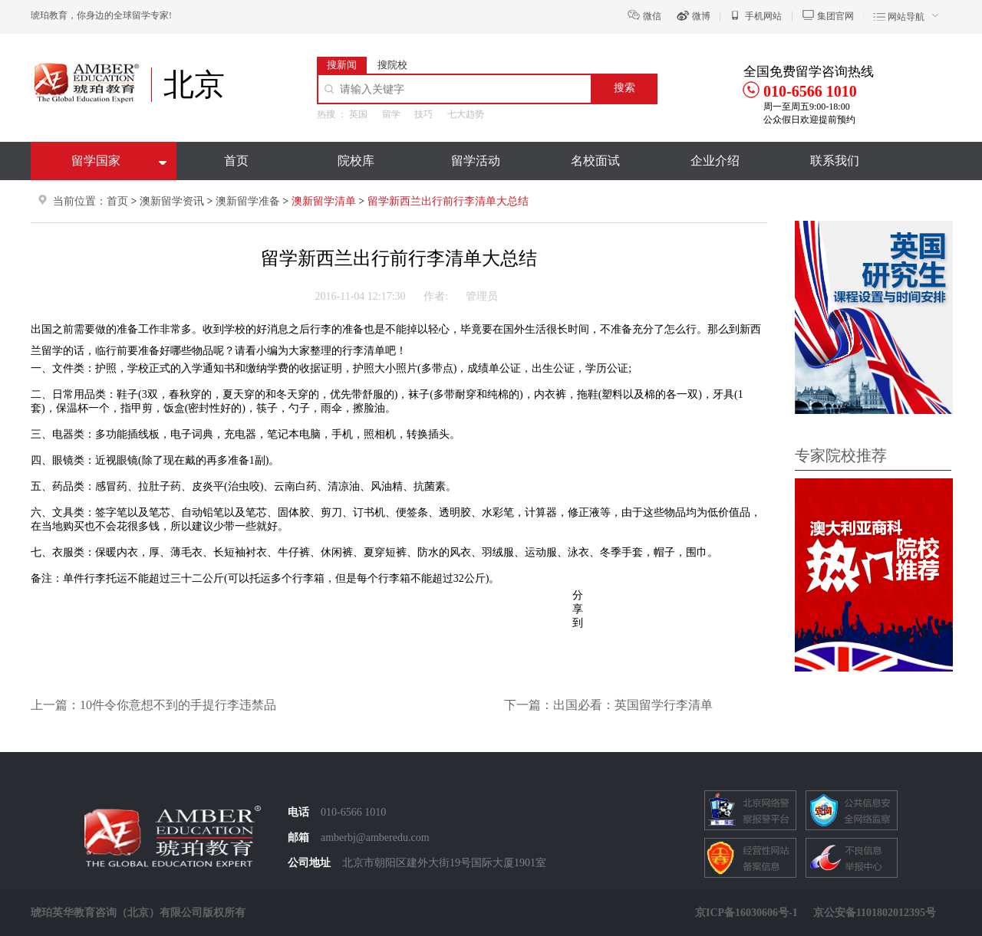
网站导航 (906, 16)
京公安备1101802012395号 (874, 912)
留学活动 (475, 160)
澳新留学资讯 (172, 201)
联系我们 (834, 160)
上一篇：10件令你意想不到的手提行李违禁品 (153, 704)
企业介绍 (715, 160)
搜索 (624, 88)
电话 (298, 812)
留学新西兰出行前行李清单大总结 (448, 201)
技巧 (423, 114)
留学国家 (95, 160)
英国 (358, 114)
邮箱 (298, 837)
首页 (236, 160)
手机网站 (763, 16)
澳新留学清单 (325, 201)
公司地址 (309, 863)
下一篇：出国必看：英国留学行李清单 (608, 704)
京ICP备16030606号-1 (746, 912)
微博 (701, 16)
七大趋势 (465, 114)
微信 (652, 16)
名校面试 (595, 160)
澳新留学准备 (249, 201)
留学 (391, 114)
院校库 (356, 160)
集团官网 (835, 16)
